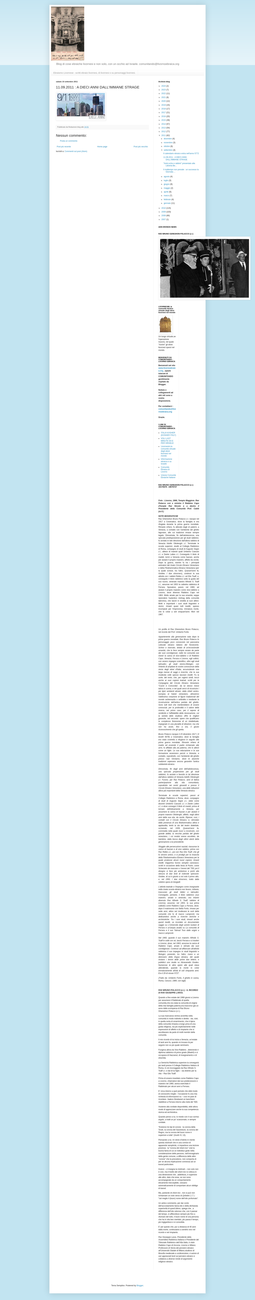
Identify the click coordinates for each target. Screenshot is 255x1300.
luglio (166, 180)
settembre (168, 150)
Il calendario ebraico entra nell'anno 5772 (181, 153)
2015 (163, 120)
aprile (166, 192)
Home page (102, 146)
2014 (163, 124)
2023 (163, 90)
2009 (163, 212)
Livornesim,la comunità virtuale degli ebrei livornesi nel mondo (168, 451)
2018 (163, 109)
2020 (163, 101)
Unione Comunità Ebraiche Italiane (168, 476)
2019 (163, 105)
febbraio (167, 199)
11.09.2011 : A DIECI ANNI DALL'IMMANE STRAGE (175, 158)
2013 (163, 128)
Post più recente (64, 146)
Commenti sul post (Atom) (76, 151)
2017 (163, 112)
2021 (163, 97)
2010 (163, 208)
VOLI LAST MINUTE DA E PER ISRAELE (167, 440)
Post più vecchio (141, 146)
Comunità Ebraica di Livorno (165, 469)
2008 (163, 215)
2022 (163, 93)
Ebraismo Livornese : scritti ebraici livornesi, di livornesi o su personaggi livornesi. (94, 73)
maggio (167, 188)
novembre (168, 142)
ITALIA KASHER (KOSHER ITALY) (168, 434)
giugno (167, 184)
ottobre (167, 146)
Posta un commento (68, 141)
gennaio (167, 203)
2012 (163, 131)
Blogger (140, 1285)
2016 (163, 116)
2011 (163, 135)
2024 (163, 86)
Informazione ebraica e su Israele (166, 461)
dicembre (168, 139)
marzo (167, 195)
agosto (167, 176)
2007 (163, 219)
